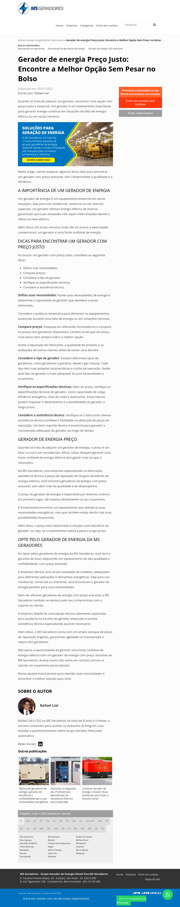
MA (42, 828)
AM (101, 820)
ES (35, 820)
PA (108, 820)
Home (59, 25)
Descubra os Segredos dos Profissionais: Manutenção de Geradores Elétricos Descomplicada (63, 795)
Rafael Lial (42, 93)
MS (56, 828)
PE (68, 820)
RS (61, 820)
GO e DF (92, 820)
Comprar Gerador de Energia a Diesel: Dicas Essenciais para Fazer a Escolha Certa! (95, 793)
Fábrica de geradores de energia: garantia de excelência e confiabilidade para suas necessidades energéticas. (34, 795)
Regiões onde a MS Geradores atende (45, 813)
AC (21, 828)
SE (98, 828)
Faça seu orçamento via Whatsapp (131, 900)
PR (48, 820)
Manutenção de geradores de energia (66, 48)
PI (70, 828)
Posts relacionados (140, 113)
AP (35, 828)
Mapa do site (152, 879)
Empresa (71, 25)
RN (76, 828)
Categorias (86, 25)
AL (28, 828)
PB (63, 828)
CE (82, 820)
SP (41, 820)
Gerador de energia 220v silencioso (105, 48)
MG (28, 820)
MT (49, 828)
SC (55, 820)
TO (104, 828)
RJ (21, 820)
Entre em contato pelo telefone (140, 102)
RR (91, 828)
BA (75, 820)
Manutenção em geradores (31, 48)
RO (83, 828)
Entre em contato (107, 25)
